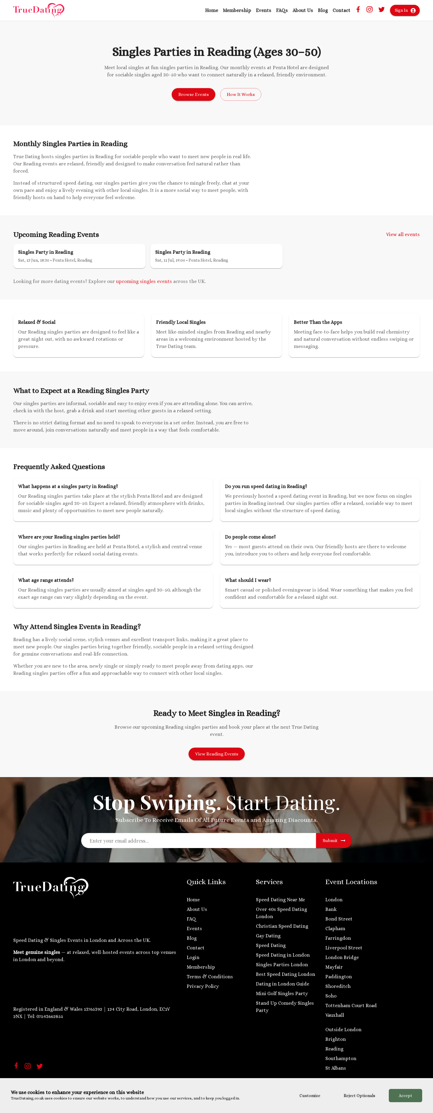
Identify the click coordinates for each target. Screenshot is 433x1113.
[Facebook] (16, 1067)
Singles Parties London (282, 964)
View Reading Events (217, 754)
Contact (341, 10)
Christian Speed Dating (282, 926)
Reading (334, 1049)
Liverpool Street (343, 948)
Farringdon (338, 938)
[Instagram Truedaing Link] (369, 11)
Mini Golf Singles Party (282, 993)
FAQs (282, 10)
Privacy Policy (203, 986)
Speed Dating (271, 945)
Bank (331, 909)
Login (193, 957)
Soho (330, 996)
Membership (237, 10)
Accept (405, 1095)
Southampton (340, 1058)
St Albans (335, 1068)
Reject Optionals (359, 1095)
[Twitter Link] (381, 11)
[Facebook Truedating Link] (358, 11)
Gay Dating (268, 936)
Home (211, 10)
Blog (323, 10)
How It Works (240, 94)
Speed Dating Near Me (280, 899)
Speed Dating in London (283, 955)
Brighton (335, 1039)
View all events (403, 234)
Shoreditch (338, 986)
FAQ (191, 919)
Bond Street (338, 919)
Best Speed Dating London (285, 974)
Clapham (335, 928)
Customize (309, 1095)
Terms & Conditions (210, 976)
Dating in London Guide (282, 984)
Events (263, 10)
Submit (334, 840)
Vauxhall (334, 1015)
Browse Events (193, 94)
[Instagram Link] (27, 1068)
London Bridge (342, 957)
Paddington (338, 976)
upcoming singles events (144, 281)
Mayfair (334, 967)
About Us (303, 10)
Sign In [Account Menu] (405, 10)
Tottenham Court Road (351, 1005)
